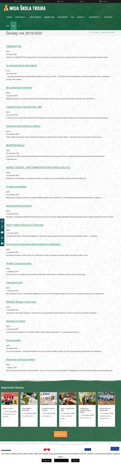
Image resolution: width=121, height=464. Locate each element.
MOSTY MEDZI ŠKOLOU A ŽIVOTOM (24, 224)
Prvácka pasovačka (16, 186)
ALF (83, 1)
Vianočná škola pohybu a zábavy (23, 125)
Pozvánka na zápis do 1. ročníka (48, 409)
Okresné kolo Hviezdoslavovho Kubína (85, 410)
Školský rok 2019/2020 (108, 32)
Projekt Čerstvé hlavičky (19, 263)
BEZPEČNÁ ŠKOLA (15, 145)
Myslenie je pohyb (15, 321)
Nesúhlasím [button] (46, 460)
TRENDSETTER (13, 46)
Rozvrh (18, 1)
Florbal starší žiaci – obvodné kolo (106, 409)
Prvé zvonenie (13, 340)
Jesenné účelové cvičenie (19, 205)
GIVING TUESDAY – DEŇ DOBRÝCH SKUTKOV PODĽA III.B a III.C (38, 167)
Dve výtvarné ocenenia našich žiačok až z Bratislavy (33, 244)
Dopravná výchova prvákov (20, 359)
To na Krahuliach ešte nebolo (21, 65)
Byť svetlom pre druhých (19, 87)
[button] (2, 450)
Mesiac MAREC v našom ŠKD (27, 409)
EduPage (40, 1)
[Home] (90, 32)
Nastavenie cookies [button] (61, 460)
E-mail (61, 1)
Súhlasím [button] (75, 460)
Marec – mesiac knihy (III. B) (67, 409)
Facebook (105, 1)
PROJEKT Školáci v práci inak (21, 301)
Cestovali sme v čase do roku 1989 (24, 106)
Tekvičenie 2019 (14, 282)
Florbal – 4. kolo (8, 408)
